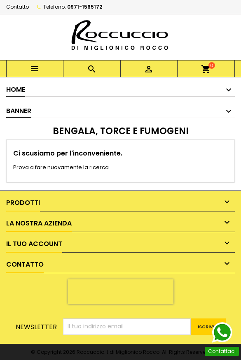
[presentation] (120, 291)
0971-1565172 (84, 6)
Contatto (17, 6)
